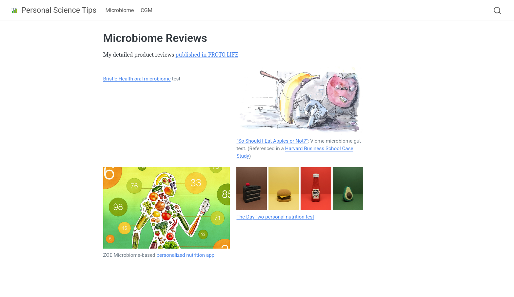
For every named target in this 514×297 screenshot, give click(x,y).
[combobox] (497, 10)
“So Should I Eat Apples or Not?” (271, 141)
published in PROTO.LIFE (206, 54)
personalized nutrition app (186, 255)
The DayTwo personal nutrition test (275, 217)
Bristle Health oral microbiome (137, 79)
